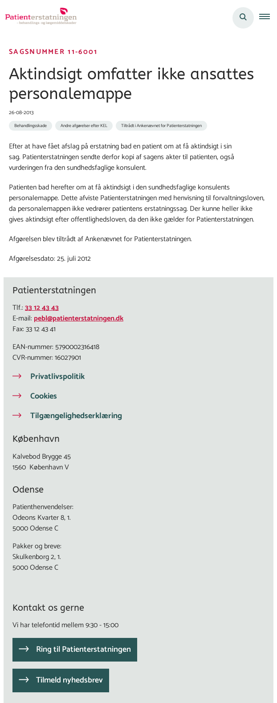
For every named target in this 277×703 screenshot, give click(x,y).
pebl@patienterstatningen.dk (78, 318)
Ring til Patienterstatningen (83, 649)
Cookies (43, 396)
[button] (268, 18)
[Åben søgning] (243, 18)
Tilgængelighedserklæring (76, 416)
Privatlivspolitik (57, 376)
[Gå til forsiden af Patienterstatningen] (38, 18)
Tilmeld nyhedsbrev (69, 680)
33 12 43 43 (42, 308)
